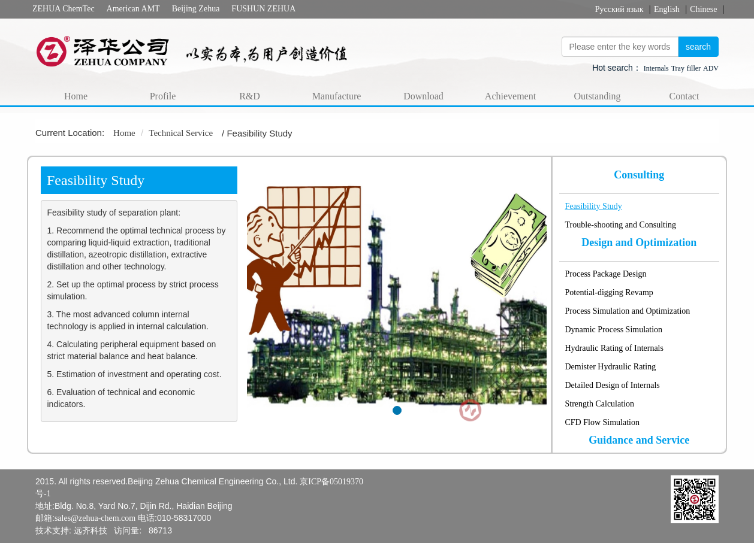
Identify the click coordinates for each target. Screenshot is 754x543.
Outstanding (597, 96)
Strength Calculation (599, 403)
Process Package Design (606, 273)
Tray (677, 68)
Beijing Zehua (196, 8)
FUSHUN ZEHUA (263, 8)
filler (694, 68)
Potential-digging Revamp (609, 292)
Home (76, 96)
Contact (684, 96)
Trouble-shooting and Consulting (620, 224)
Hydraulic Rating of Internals (614, 348)
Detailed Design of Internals (612, 385)
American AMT (133, 8)
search (698, 46)
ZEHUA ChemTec (63, 8)
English (667, 9)
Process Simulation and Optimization (627, 311)
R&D (249, 96)
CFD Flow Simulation (602, 422)
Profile (163, 96)
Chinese (703, 9)
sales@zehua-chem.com (95, 518)
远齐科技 (90, 530)
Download (423, 96)
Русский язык (619, 9)
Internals (656, 68)
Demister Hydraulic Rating (610, 366)
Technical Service (181, 133)
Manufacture (336, 96)
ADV (711, 68)
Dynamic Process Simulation (614, 329)
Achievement (510, 96)
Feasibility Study (593, 206)
